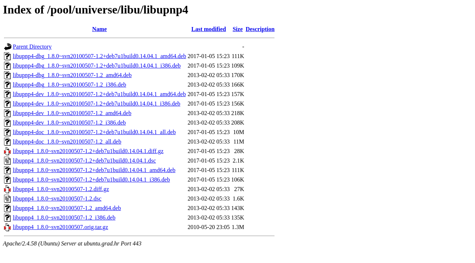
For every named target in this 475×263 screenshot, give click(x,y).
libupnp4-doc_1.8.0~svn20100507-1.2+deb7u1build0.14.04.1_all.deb (94, 132)
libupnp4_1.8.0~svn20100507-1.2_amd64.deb (67, 208)
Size (238, 29)
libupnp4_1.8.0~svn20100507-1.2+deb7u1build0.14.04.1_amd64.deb (94, 170)
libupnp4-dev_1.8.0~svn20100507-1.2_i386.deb (69, 122)
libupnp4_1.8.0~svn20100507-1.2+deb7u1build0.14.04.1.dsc (84, 160)
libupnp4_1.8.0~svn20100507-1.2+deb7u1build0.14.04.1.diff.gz (88, 151)
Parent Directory (32, 46)
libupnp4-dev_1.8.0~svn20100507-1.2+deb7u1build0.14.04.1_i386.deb (96, 103)
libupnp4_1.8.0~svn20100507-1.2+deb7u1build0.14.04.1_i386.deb (91, 179)
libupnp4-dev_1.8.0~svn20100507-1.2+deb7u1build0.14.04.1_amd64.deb (99, 94)
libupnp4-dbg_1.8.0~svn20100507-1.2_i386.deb (69, 84)
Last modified (208, 29)
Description (260, 29)
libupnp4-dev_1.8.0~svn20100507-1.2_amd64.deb (72, 113)
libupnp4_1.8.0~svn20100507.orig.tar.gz (60, 227)
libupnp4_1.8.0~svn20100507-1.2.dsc (57, 198)
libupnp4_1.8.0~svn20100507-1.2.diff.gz (61, 189)
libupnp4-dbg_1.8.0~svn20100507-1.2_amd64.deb (72, 75)
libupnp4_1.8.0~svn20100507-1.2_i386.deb (64, 217)
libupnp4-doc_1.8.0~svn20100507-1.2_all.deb (67, 141)
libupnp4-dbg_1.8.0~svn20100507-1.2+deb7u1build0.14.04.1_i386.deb (97, 65)
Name (99, 29)
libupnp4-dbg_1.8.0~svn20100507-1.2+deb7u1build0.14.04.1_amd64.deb (99, 56)
